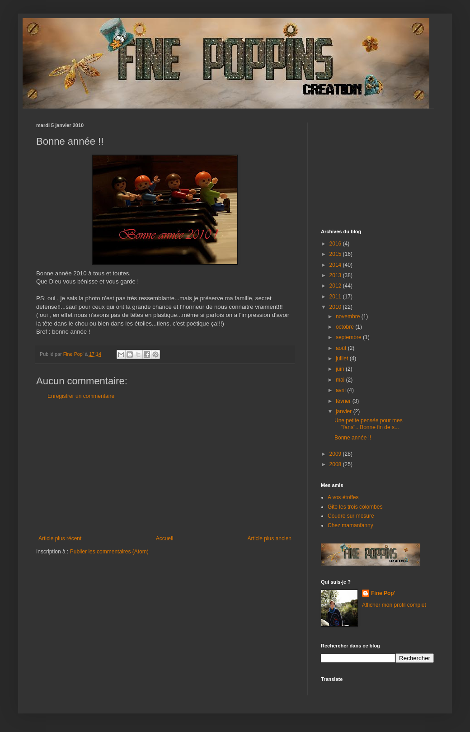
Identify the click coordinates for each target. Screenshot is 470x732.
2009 (336, 454)
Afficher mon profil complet (394, 605)
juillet (343, 358)
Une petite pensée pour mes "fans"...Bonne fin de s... (368, 423)
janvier (344, 411)
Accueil (165, 538)
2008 (336, 464)
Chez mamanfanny (350, 525)
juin (341, 369)
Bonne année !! (352, 437)
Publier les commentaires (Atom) (109, 551)
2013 (336, 275)
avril (341, 390)
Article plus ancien (269, 538)
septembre (349, 337)
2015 (336, 254)
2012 (336, 286)
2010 (336, 307)
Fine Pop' (383, 593)
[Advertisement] (165, 467)
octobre (345, 327)
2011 (336, 296)
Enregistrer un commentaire (80, 396)
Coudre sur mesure (351, 516)
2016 (336, 244)
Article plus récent (59, 538)
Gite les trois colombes (355, 507)
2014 (336, 265)
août (342, 348)
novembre (349, 316)
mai (341, 380)
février (344, 401)
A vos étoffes (343, 497)
